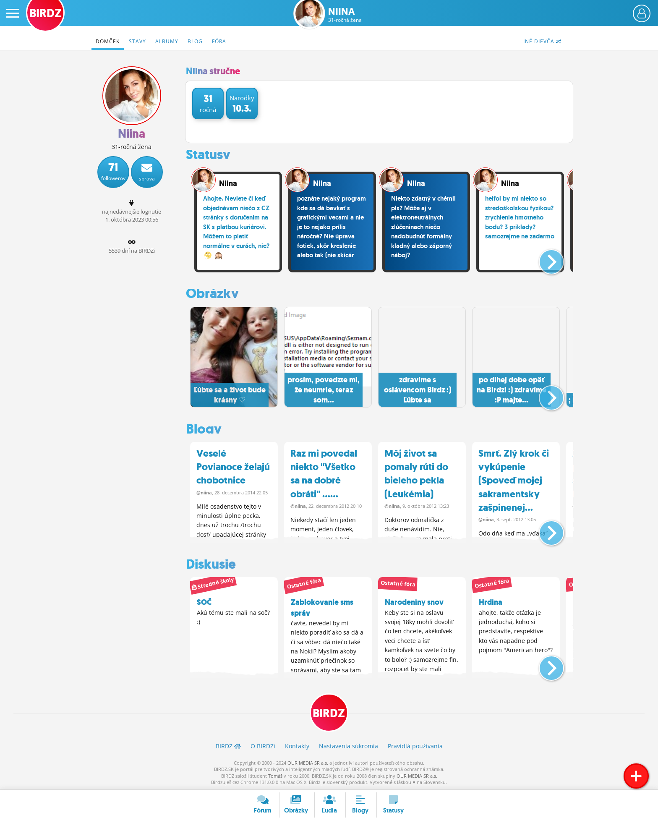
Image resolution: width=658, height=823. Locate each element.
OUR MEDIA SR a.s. (307, 762)
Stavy (137, 41)
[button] (544, 258)
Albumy (166, 41)
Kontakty (297, 746)
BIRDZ (329, 713)
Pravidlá (415, 746)
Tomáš (275, 775)
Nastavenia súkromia (348, 746)
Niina (345, 15)
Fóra (219, 41)
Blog (195, 41)
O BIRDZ (263, 746)
